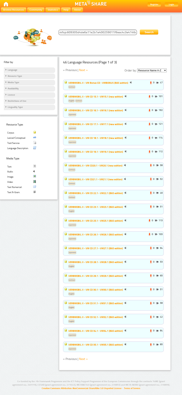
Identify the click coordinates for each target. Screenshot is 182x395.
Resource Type (15, 76)
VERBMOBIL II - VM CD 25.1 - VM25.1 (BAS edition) (95, 220)
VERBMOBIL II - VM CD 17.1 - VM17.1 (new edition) (95, 124)
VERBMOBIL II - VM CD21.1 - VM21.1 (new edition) (95, 179)
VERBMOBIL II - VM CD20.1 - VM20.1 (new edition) (95, 165)
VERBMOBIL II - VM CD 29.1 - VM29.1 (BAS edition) (95, 275)
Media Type (13, 82)
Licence (11, 94)
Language (12, 70)
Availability (13, 88)
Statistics (53, 9)
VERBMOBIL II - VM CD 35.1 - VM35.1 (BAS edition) (95, 344)
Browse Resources (13, 9)
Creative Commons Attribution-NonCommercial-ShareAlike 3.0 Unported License (81, 388)
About (77, 9)
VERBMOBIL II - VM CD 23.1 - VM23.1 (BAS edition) (95, 206)
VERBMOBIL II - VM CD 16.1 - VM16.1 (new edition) (95, 110)
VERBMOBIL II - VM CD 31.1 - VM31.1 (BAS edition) (95, 303)
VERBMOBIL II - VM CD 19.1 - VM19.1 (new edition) (95, 151)
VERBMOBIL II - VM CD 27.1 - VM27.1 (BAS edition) (95, 248)
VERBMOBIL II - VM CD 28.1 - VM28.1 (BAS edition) (95, 262)
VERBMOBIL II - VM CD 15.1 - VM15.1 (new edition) (95, 96)
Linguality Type (15, 107)
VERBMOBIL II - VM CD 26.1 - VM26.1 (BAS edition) (95, 234)
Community (36, 9)
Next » (83, 70)
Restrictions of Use (17, 101)
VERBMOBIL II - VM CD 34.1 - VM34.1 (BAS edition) (95, 330)
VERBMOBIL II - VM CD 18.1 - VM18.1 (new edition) (95, 137)
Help (65, 9)
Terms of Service (132, 388)
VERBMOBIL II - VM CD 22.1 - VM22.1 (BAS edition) (95, 193)
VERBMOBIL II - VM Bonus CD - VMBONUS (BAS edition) (98, 82)
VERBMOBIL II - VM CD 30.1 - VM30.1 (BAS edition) (95, 289)
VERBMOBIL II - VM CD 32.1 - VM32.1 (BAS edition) (95, 317)
